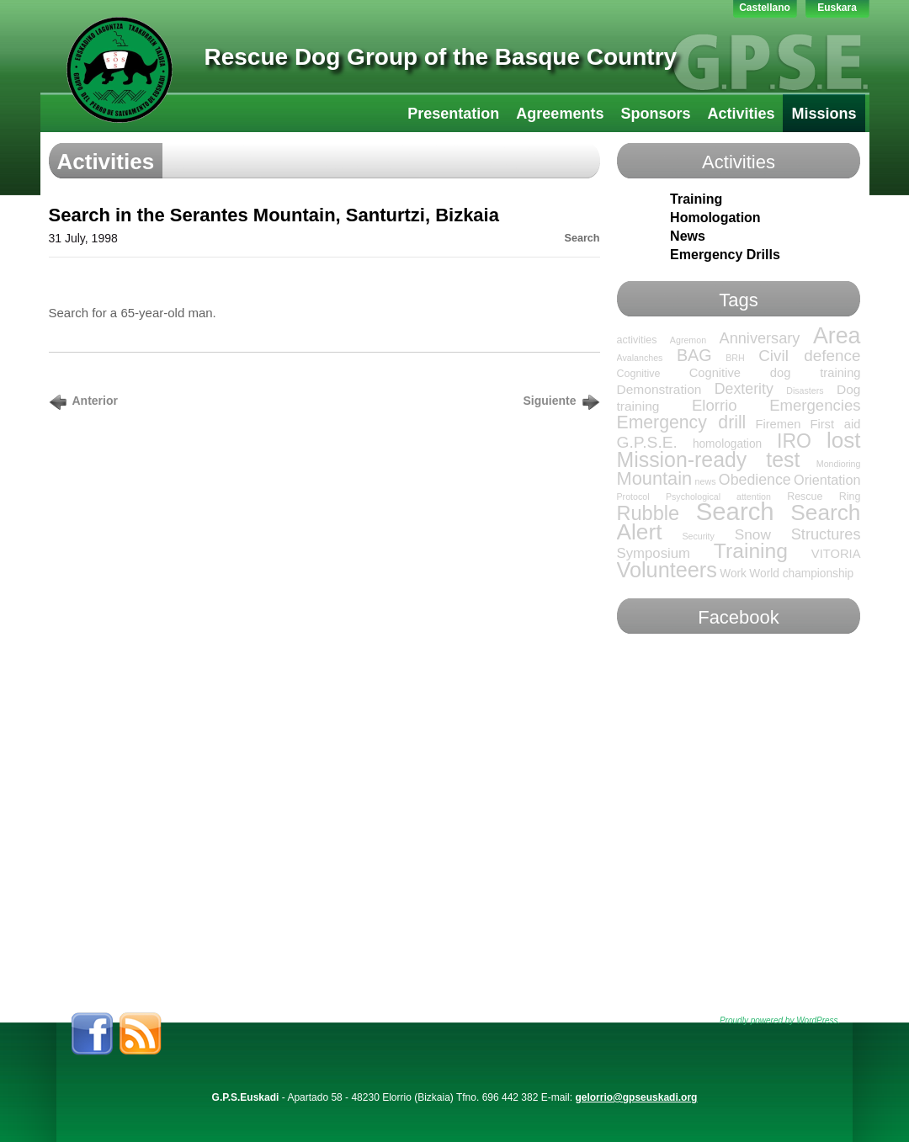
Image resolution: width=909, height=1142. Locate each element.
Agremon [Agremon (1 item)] (688, 340)
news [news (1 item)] (705, 481)
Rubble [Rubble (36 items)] (648, 513)
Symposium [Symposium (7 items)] (654, 553)
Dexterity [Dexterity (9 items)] (744, 388)
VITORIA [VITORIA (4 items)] (836, 553)
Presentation (453, 113)
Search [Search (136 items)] (735, 511)
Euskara (837, 7)
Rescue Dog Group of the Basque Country (441, 57)
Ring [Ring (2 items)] (850, 496)
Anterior (95, 400)
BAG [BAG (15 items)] (694, 355)
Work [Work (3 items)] (733, 573)
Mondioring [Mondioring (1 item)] (838, 464)
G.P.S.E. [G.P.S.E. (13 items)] (647, 442)
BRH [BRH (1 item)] (735, 358)
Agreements (559, 113)
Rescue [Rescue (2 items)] (804, 496)
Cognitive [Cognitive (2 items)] (639, 374)
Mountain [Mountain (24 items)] (655, 478)
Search (581, 238)
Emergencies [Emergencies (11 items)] (814, 405)
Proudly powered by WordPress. (780, 1020)
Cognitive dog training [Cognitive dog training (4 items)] (775, 373)
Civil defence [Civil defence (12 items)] (809, 355)
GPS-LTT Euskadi (119, 70)
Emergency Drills (725, 254)
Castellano (764, 7)
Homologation (715, 217)
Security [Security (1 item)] (698, 536)
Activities (740, 113)
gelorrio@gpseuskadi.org (636, 1097)
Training (696, 199)
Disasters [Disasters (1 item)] (804, 390)
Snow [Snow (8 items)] (753, 534)
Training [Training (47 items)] (751, 550)
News (687, 236)
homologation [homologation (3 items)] (727, 444)
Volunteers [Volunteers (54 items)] (667, 570)
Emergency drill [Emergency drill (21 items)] (682, 422)
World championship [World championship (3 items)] (801, 573)
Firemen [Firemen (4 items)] (777, 424)
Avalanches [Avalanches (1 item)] (640, 358)
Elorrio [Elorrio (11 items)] (714, 405)
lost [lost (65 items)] (844, 440)
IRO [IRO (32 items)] (794, 441)
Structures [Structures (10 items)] (826, 534)
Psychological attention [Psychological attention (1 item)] (718, 496)
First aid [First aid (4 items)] (835, 424)
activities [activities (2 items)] (637, 340)
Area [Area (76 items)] (837, 335)
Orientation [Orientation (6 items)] (827, 479)
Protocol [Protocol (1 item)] (633, 496)
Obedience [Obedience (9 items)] (755, 479)
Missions (823, 113)
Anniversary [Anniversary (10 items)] (760, 338)
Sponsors (655, 113)
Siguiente (549, 400)
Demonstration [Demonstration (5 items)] (659, 389)
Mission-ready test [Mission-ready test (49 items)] (708, 459)
